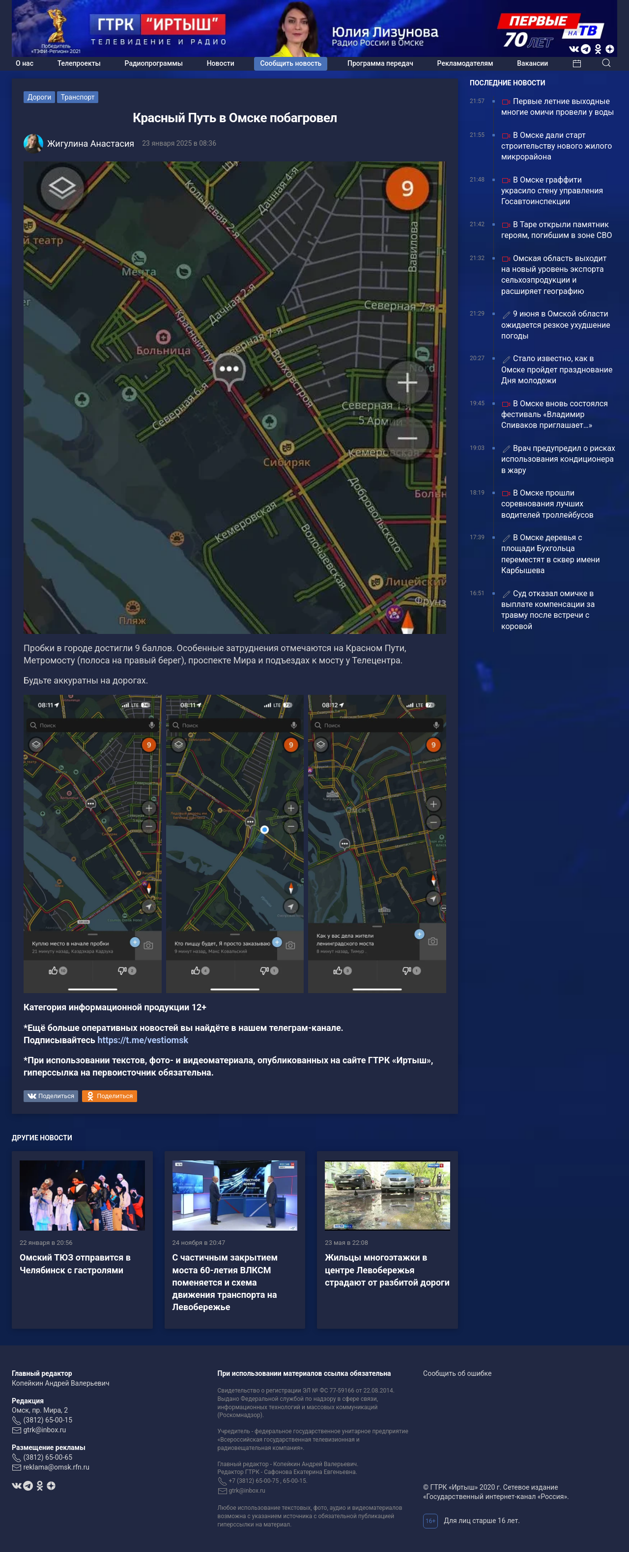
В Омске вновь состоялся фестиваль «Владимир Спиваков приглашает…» (554, 414)
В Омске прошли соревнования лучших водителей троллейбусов (547, 504)
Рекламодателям (465, 63)
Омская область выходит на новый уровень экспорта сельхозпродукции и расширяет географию (554, 275)
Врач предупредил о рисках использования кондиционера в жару (558, 459)
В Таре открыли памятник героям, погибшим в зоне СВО (556, 230)
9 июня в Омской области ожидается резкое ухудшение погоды (555, 325)
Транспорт (78, 97)
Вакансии (532, 63)
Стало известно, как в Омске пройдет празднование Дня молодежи (556, 369)
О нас (24, 63)
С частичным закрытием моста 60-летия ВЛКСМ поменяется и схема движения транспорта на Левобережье (225, 1282)
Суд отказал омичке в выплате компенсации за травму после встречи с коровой (548, 610)
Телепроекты (79, 63)
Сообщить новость (290, 63)
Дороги (39, 97)
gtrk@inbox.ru (44, 1430)
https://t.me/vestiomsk (142, 1040)
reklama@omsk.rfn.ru (56, 1467)
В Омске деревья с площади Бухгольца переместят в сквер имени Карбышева (550, 554)
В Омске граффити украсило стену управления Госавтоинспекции (552, 191)
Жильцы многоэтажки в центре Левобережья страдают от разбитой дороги (387, 1269)
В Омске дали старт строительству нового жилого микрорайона (556, 146)
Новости (220, 63)
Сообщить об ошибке (457, 1373)
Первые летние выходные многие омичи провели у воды (557, 107)
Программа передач (380, 63)
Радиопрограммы (154, 63)
